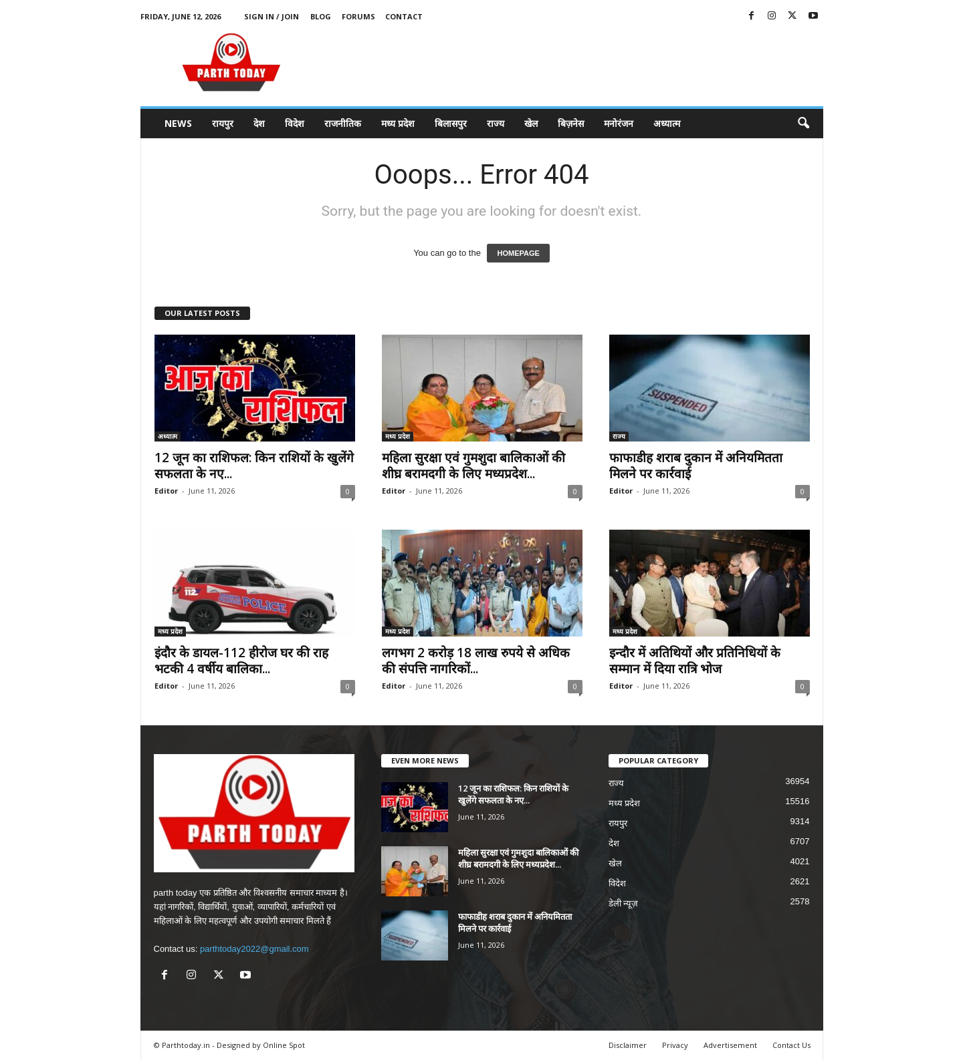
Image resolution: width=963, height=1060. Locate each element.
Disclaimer (628, 1045)
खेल (531, 123)
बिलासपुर (451, 123)
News (178, 123)
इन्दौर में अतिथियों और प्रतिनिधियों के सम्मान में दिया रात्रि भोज (694, 660)
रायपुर (222, 123)
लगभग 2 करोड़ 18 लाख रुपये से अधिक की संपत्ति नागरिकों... (476, 660)
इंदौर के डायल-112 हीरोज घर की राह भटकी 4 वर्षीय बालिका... (241, 660)
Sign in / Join (271, 16)
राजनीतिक (342, 123)
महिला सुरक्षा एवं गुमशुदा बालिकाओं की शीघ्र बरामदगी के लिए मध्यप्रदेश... (473, 465)
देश (259, 123)
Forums (358, 16)
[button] (803, 123)
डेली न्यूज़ (624, 903)
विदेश (294, 123)
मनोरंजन (618, 123)
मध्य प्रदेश (398, 123)
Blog (320, 16)
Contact (404, 16)
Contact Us (791, 1045)
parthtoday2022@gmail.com (254, 949)
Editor (166, 491)
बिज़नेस (571, 123)
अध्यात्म (666, 123)
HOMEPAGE (518, 253)
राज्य (495, 123)
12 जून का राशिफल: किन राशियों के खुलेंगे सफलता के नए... (254, 465)
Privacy (675, 1045)
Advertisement (730, 1045)
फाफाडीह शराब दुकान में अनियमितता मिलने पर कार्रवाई (695, 465)
